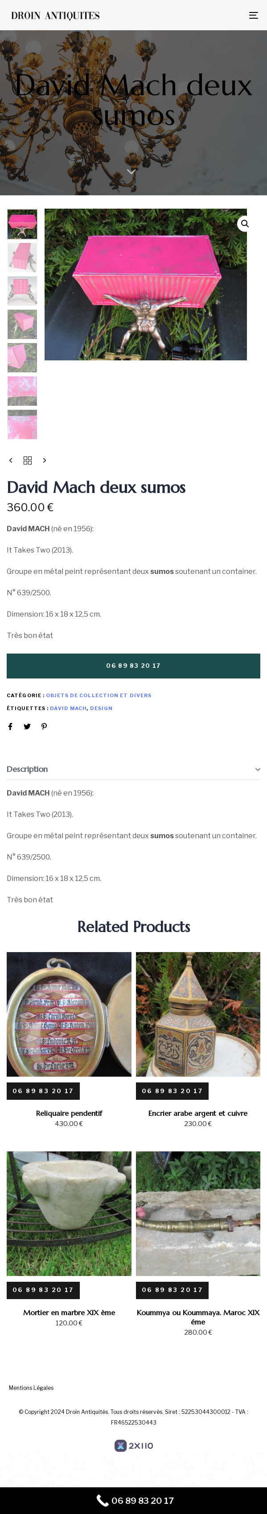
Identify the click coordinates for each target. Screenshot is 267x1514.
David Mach (68, 708)
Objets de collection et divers (99, 695)
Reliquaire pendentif (69, 1113)
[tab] (133, 769)
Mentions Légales (31, 1388)
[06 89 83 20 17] (43, 1091)
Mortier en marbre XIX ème (69, 1312)
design (101, 708)
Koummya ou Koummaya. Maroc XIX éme (198, 1317)
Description (27, 769)
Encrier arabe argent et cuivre (197, 1113)
